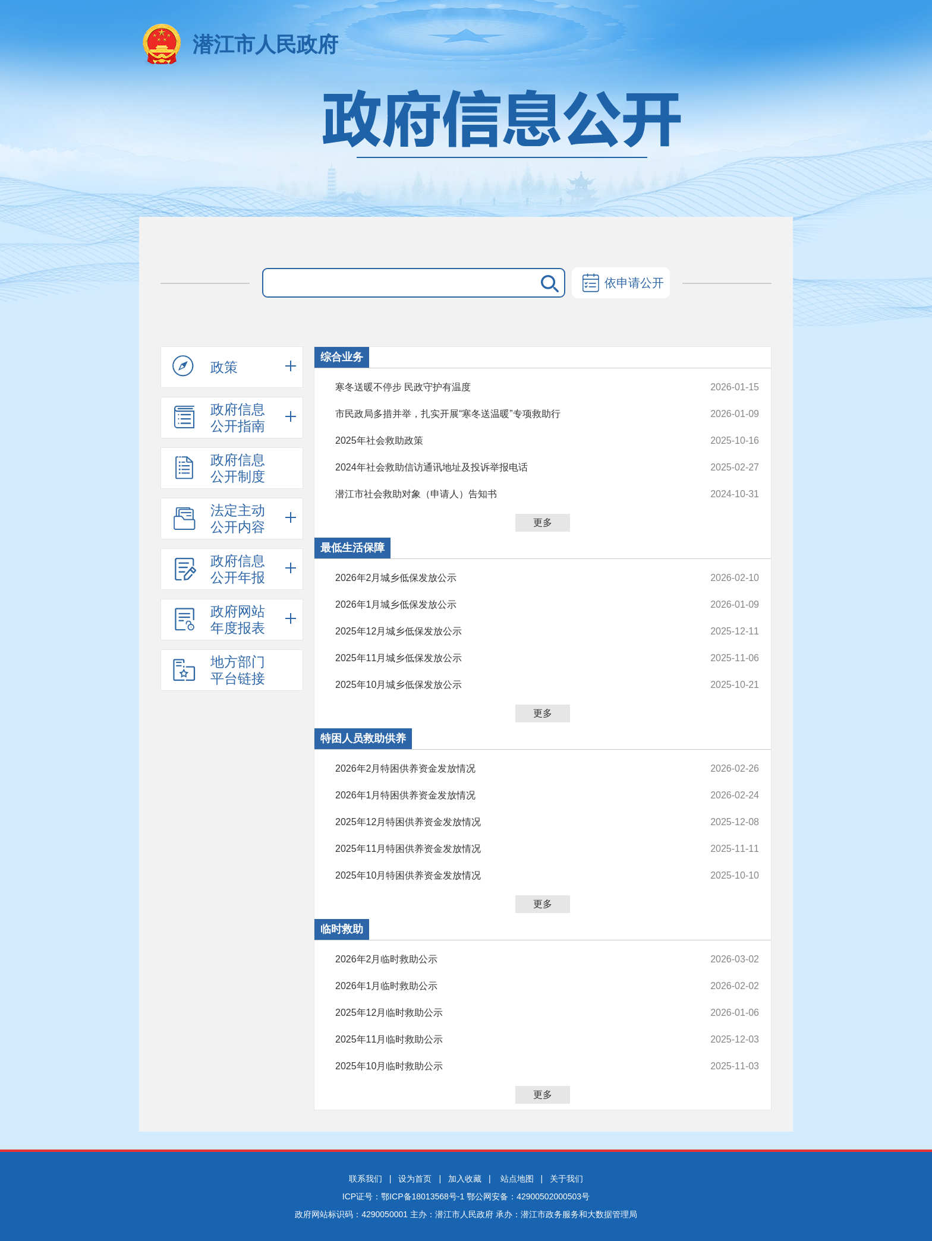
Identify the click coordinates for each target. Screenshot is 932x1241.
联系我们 (365, 1178)
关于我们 (566, 1178)
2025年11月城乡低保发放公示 (507, 658)
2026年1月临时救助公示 (507, 986)
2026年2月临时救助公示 (507, 959)
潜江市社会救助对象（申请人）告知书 (507, 494)
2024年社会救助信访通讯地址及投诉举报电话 (507, 467)
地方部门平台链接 (218, 670)
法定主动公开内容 (218, 519)
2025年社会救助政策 (507, 441)
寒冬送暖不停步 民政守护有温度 (507, 387)
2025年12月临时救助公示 (507, 1013)
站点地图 (517, 1178)
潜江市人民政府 (265, 44)
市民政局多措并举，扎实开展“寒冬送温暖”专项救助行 (507, 414)
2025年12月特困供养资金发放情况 (507, 822)
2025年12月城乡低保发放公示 (507, 631)
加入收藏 (464, 1178)
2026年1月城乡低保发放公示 (507, 605)
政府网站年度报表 (218, 620)
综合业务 (341, 357)
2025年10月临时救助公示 (507, 1066)
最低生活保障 (352, 548)
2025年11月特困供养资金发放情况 (507, 849)
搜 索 (547, 283)
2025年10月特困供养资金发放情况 (507, 876)
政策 (205, 366)
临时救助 (341, 929)
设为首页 (415, 1178)
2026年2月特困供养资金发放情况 (507, 769)
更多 (542, 522)
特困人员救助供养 (363, 738)
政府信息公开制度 (218, 468)
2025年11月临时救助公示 (507, 1039)
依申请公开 (621, 284)
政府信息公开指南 (218, 418)
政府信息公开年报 (218, 569)
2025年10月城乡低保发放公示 (507, 685)
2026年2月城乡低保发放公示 (507, 578)
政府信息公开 (466, 147)
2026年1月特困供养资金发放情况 (507, 795)
